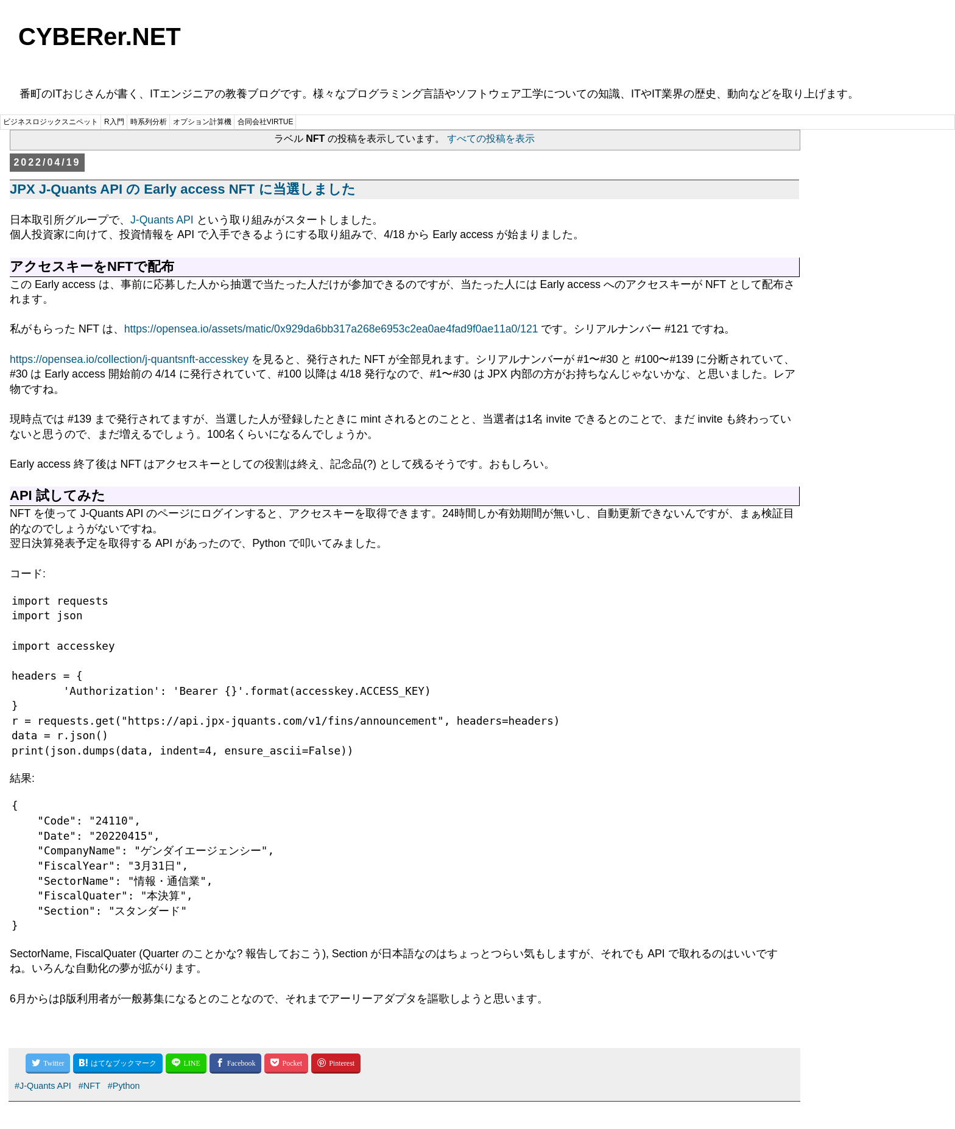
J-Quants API (162, 220)
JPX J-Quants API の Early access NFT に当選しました (183, 189)
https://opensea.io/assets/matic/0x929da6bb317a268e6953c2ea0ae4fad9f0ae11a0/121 (331, 329)
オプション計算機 (202, 122)
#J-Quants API (43, 1086)
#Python (124, 1086)
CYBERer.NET (99, 36)
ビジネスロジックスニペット (50, 122)
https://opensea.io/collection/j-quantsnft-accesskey (129, 359)
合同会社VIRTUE (266, 122)
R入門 (114, 122)
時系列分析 (148, 122)
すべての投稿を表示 (491, 138)
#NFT (89, 1086)
